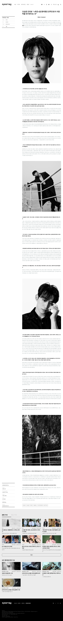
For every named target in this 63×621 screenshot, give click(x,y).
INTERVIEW (40, 505)
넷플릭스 (35, 505)
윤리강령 (19, 603)
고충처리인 (22, 603)
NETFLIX (45, 505)
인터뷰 (24, 505)
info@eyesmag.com (34, 611)
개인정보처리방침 (28, 603)
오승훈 (28, 505)
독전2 (31, 505)
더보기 (31, 554)
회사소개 (54, 4)
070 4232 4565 (27, 611)
